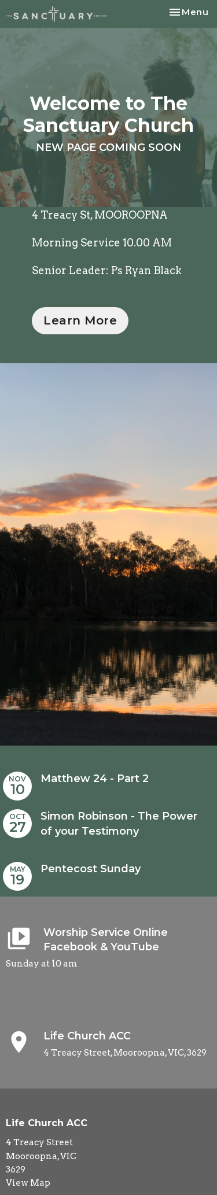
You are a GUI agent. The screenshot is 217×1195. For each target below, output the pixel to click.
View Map (28, 1183)
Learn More (80, 320)
